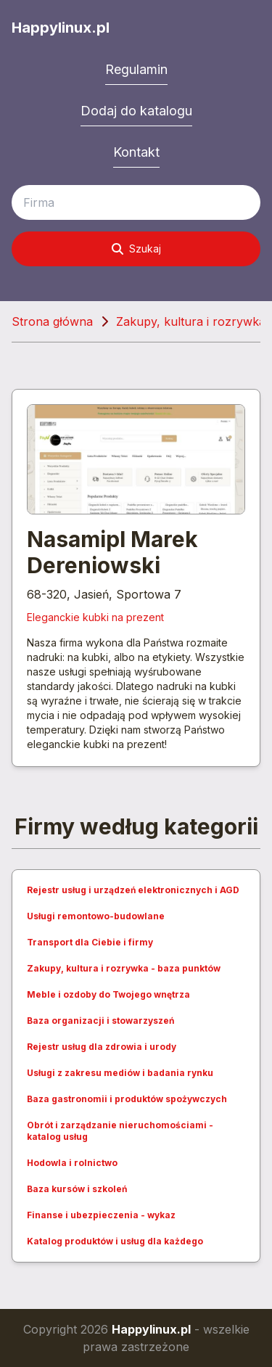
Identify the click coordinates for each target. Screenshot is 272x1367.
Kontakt (136, 152)
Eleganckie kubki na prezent (95, 617)
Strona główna (52, 321)
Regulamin (136, 69)
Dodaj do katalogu (136, 110)
